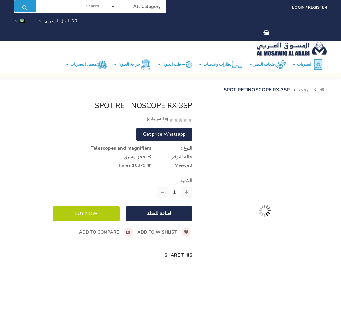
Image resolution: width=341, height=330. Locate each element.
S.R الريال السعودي (57, 21)
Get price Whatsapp (164, 134)
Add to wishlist (164, 232)
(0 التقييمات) (157, 119)
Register (317, 7)
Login (299, 7)
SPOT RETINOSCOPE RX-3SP (257, 90)
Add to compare (106, 232)
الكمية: (185, 180)
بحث (303, 90)
